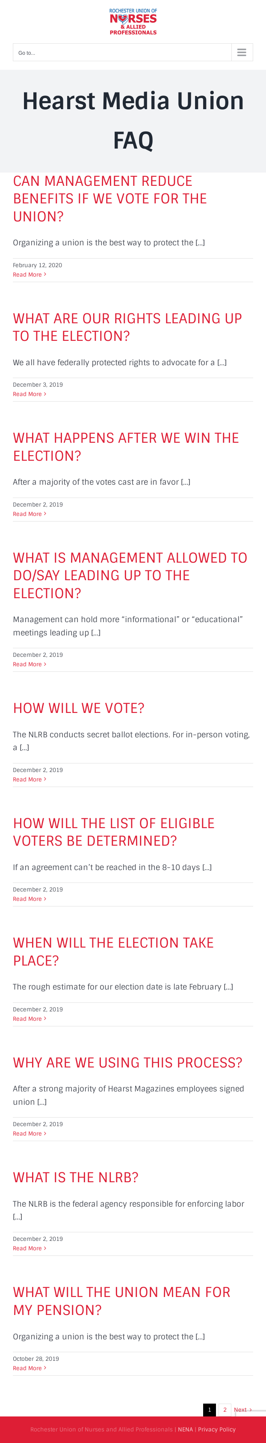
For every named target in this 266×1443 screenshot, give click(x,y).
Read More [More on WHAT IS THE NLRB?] (27, 1248)
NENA (185, 1429)
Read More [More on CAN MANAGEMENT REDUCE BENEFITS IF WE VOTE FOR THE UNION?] (27, 274)
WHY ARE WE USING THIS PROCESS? (127, 1063)
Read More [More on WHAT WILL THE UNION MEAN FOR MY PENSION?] (27, 1368)
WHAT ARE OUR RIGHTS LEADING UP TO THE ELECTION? (127, 328)
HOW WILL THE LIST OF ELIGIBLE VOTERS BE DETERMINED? (114, 832)
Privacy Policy (217, 1429)
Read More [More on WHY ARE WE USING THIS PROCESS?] (27, 1133)
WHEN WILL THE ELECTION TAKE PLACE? (113, 952)
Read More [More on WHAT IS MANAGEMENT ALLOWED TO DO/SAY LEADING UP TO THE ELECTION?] (27, 664)
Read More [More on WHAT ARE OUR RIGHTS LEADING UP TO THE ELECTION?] (27, 394)
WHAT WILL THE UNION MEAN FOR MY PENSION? (122, 1301)
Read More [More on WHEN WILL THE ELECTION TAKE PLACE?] (27, 1019)
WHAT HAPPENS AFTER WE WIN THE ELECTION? (126, 447)
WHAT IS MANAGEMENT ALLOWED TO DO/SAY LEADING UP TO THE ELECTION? (130, 575)
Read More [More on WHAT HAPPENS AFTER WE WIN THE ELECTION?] (27, 514)
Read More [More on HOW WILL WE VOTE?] (27, 779)
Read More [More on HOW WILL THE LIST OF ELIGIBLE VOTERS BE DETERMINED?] (27, 899)
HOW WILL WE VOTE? (78, 708)
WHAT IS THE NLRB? (75, 1178)
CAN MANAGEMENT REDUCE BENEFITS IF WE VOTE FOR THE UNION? (110, 199)
